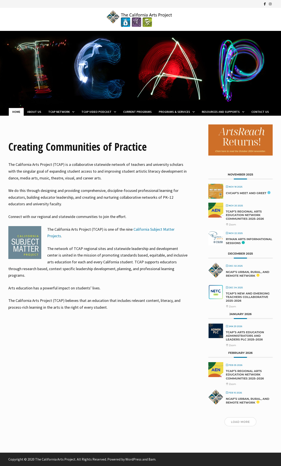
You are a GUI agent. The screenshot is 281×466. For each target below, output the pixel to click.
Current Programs (137, 112)
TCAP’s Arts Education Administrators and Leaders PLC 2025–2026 (245, 335)
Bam (151, 459)
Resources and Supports (221, 112)
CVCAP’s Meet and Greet (246, 193)
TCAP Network (59, 112)
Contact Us (260, 112)
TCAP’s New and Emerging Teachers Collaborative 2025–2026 (248, 297)
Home (16, 112)
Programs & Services (174, 112)
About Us (34, 112)
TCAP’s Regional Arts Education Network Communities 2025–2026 (245, 215)
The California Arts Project (55, 459)
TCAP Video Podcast (96, 112)
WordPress (133, 459)
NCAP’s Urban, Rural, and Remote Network (247, 274)
